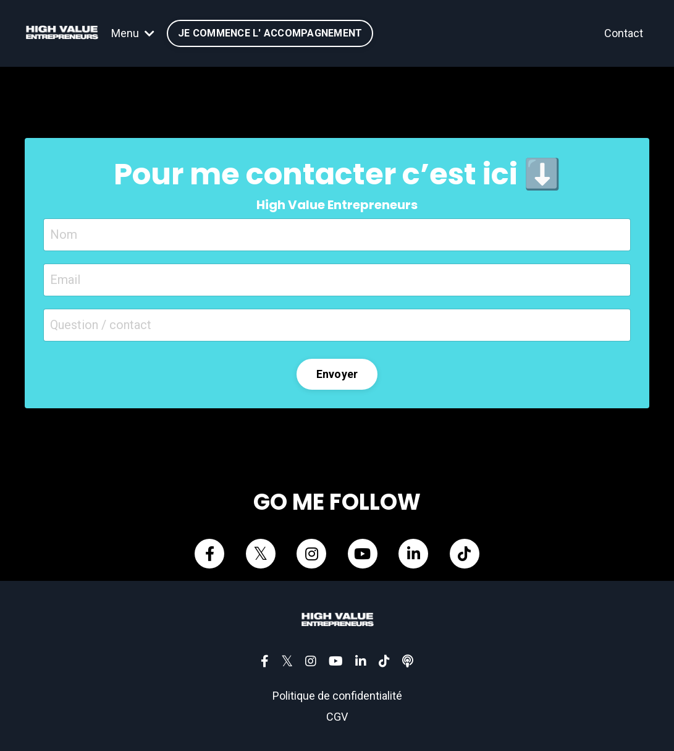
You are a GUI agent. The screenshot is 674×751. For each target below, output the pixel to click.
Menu (132, 33)
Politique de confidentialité (337, 695)
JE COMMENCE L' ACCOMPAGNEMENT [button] (270, 33)
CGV (337, 716)
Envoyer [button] (337, 373)
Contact (623, 33)
